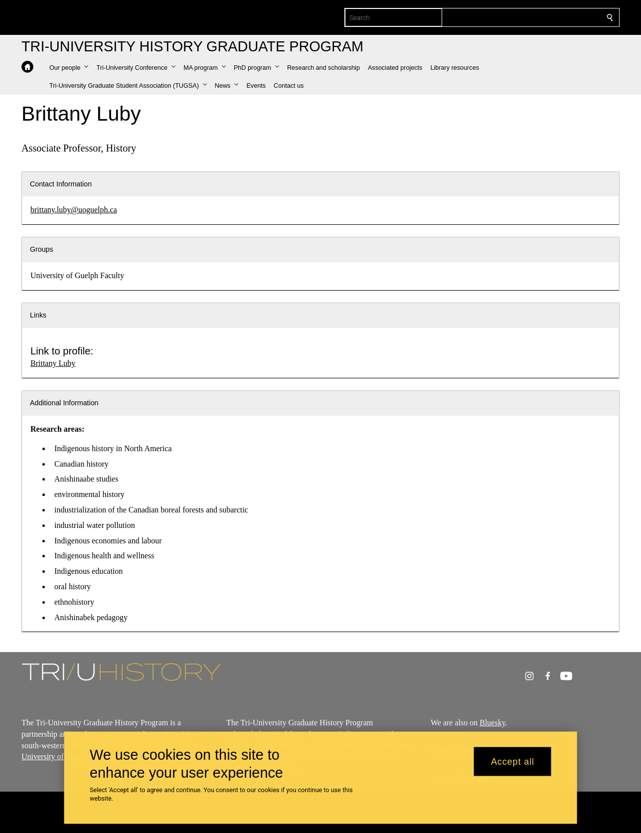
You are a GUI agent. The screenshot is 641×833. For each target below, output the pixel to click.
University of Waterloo (58, 757)
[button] (68, 68)
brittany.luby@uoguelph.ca (73, 209)
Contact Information (61, 184)
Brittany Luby (52, 363)
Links (38, 315)
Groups (41, 249)
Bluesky (492, 722)
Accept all (512, 761)
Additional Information (64, 403)
